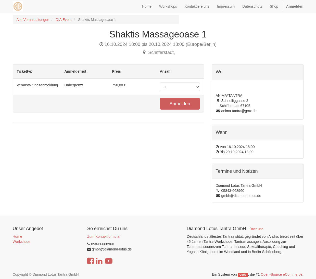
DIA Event (64, 20)
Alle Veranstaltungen (33, 20)
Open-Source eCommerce (281, 274)
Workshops (22, 242)
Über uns (256, 229)
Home (17, 236)
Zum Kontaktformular (104, 236)
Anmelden (179, 103)
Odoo (242, 274)
